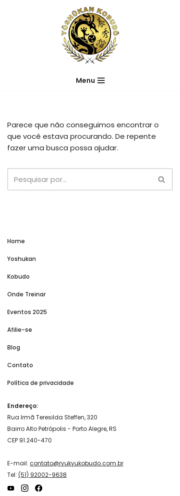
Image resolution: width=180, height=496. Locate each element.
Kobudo (18, 276)
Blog (13, 347)
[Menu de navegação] (90, 80)
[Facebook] (38, 488)
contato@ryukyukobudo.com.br (76, 463)
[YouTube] (10, 488)
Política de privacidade (40, 383)
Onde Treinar (26, 294)
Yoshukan (21, 259)
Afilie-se (19, 330)
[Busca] (79, 179)
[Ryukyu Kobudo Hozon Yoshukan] (90, 35)
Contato (20, 365)
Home (16, 241)
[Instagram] (24, 488)
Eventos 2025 (27, 312)
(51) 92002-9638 (42, 475)
